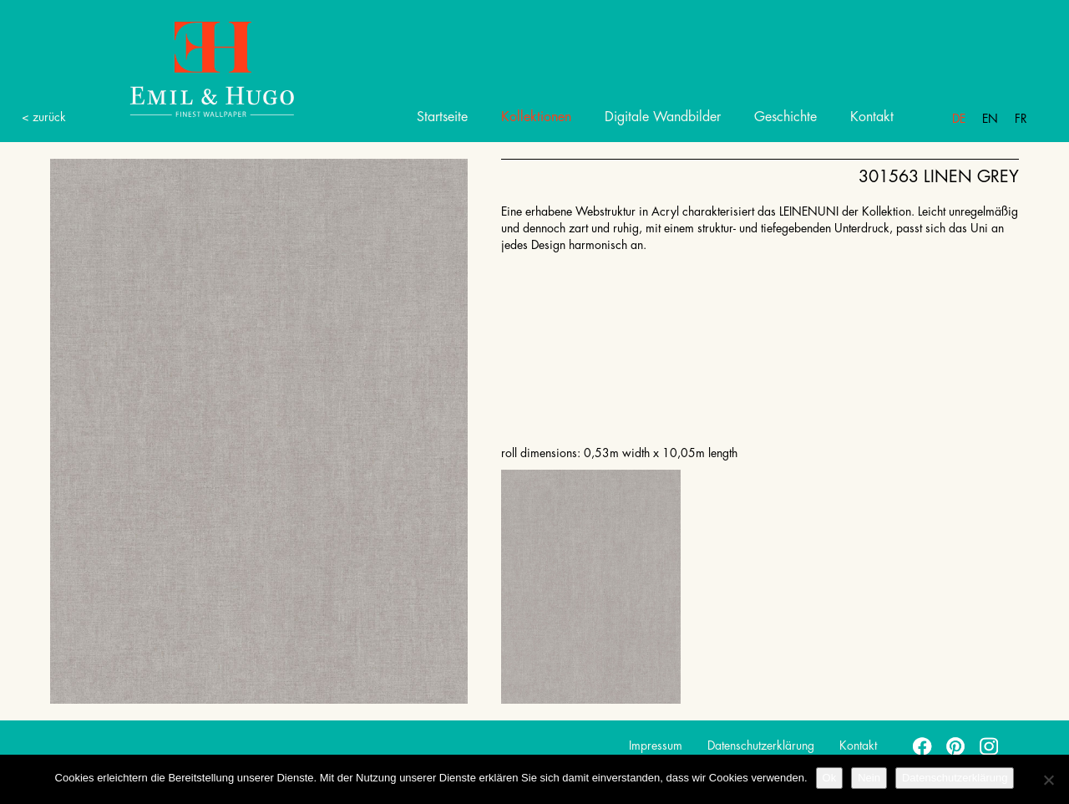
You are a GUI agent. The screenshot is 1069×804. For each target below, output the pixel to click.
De (958, 119)
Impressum (655, 745)
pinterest (956, 745)
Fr (1021, 119)
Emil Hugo (192, 68)
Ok (830, 777)
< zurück (44, 117)
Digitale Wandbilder (663, 117)
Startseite (442, 117)
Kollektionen (536, 117)
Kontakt (872, 117)
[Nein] (1048, 779)
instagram (989, 745)
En (990, 119)
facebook (922, 745)
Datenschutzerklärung (760, 745)
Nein (869, 777)
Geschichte (785, 117)
